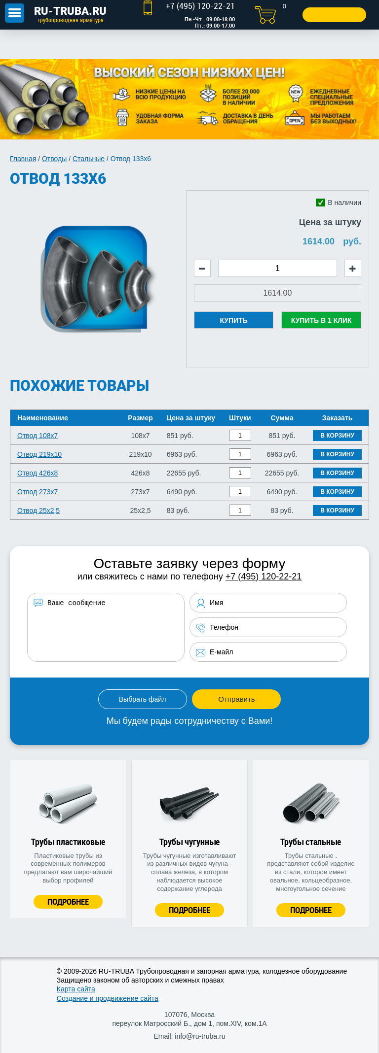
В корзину (337, 435)
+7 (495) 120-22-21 (264, 576)
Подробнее (68, 901)
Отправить (236, 699)
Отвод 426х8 (37, 473)
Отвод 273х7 (37, 492)
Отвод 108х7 (37, 436)
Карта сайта (76, 989)
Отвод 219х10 (39, 454)
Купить (233, 320)
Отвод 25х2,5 (38, 510)
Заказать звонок (333, 14)
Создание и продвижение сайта (107, 998)
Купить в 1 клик (321, 320)
